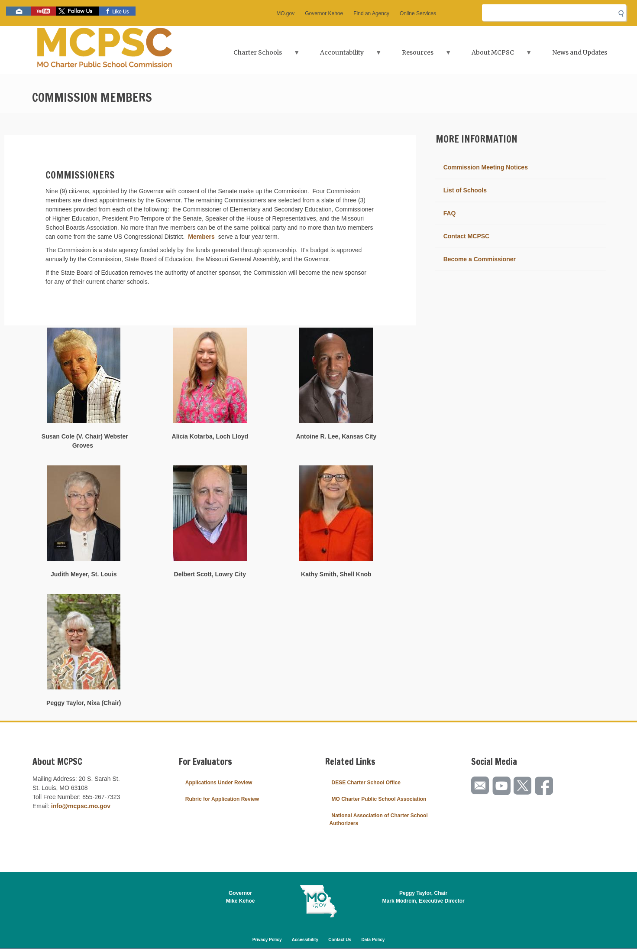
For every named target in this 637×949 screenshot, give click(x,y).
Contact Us (339, 939)
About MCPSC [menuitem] (494, 55)
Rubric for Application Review (222, 799)
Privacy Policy (267, 939)
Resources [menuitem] (418, 55)
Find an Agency (371, 13)
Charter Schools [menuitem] (259, 55)
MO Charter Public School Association (379, 799)
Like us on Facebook (117, 11)
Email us (18, 11)
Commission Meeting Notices (485, 167)
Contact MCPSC (466, 236)
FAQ (449, 213)
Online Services (418, 13)
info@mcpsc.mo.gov (80, 806)
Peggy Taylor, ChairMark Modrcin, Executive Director (423, 897)
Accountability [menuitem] (343, 55)
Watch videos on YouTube (43, 11)
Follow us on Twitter (77, 11)
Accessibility (305, 939)
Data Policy (373, 939)
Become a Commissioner (479, 259)
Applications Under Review (218, 783)
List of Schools (465, 190)
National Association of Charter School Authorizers (379, 819)
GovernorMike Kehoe (240, 897)
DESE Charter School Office (366, 783)
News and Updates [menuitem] (579, 52)
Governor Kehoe (324, 13)
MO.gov (285, 13)
